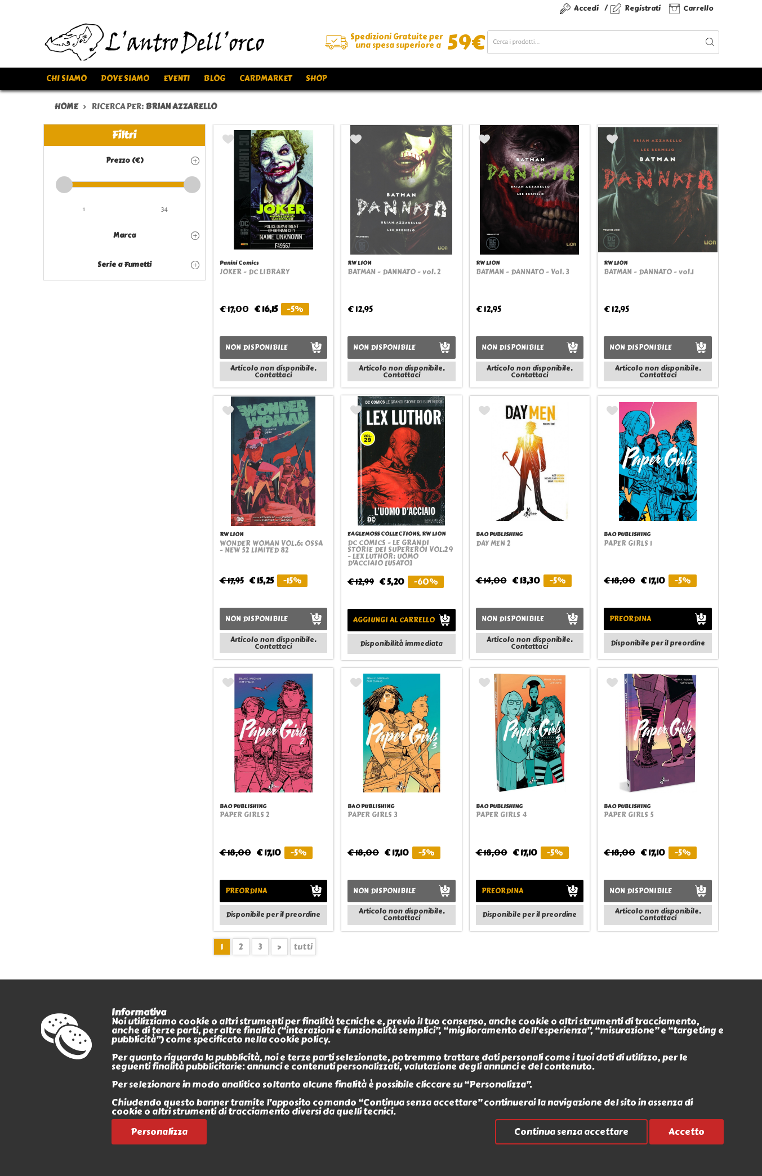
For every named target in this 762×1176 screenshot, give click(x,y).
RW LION (359, 263)
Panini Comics (239, 263)
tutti (303, 947)
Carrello (698, 8)
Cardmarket (265, 78)
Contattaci (273, 375)
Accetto (687, 1132)
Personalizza (159, 1132)
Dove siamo (125, 78)
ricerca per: (154, 107)
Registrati (643, 8)
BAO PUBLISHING (499, 534)
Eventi (176, 78)
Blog (214, 78)
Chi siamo (66, 78)
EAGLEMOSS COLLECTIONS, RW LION (396, 533)
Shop (316, 78)
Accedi (586, 8)
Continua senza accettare (571, 1132)
